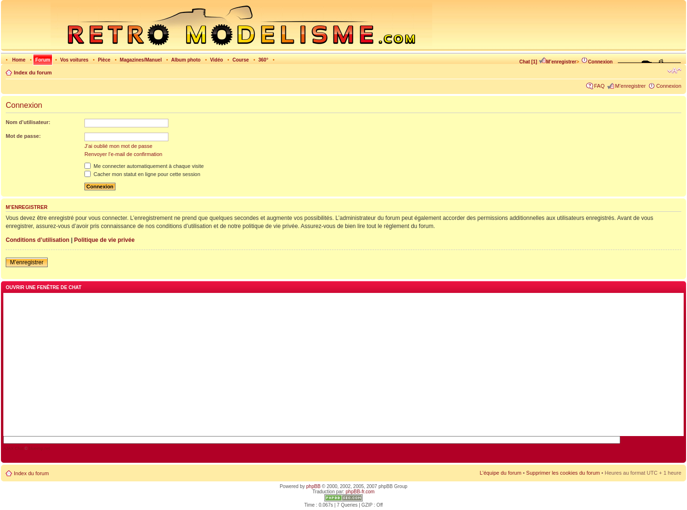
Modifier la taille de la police (674, 70)
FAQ (599, 86)
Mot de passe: (23, 136)
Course (240, 59)
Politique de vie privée (104, 240)
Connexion (597, 61)
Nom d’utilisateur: (28, 122)
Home (18, 59)
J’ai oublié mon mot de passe (118, 146)
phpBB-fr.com (360, 491)
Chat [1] (528, 61)
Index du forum (33, 72)
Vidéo (216, 59)
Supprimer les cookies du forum (563, 473)
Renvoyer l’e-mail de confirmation (123, 154)
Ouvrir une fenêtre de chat (44, 287)
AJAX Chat (13, 448)
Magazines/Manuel (141, 59)
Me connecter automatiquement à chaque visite (144, 166)
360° (263, 59)
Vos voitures (74, 59)
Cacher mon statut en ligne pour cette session (142, 174)
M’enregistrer (557, 61)
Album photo (186, 59)
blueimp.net (39, 448)
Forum (42, 59)
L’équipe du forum (500, 473)
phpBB (313, 486)
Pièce (104, 59)
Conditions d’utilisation (37, 240)
